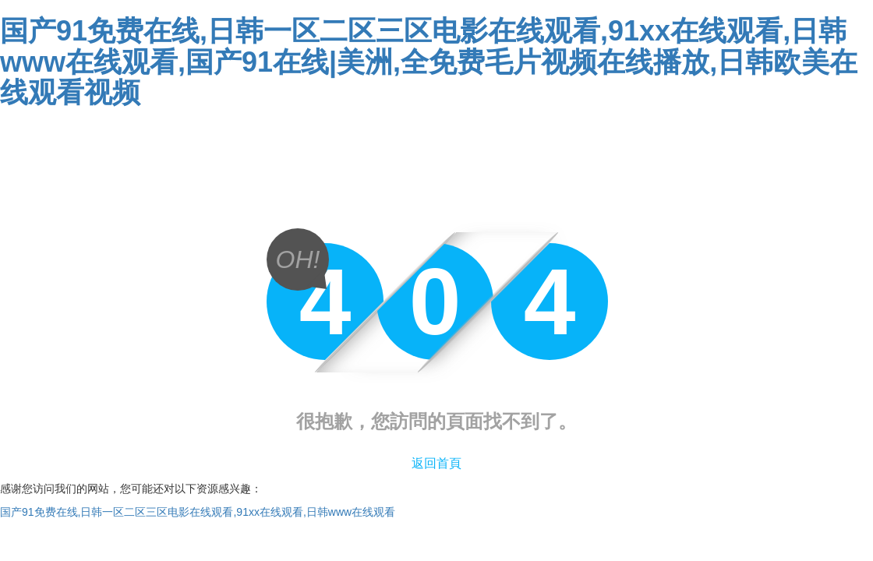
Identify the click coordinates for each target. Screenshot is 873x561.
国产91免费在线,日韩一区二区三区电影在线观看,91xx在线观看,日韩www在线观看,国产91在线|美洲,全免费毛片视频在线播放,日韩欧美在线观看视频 (428, 61)
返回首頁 (436, 463)
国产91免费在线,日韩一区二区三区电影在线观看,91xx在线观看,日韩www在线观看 (197, 512)
